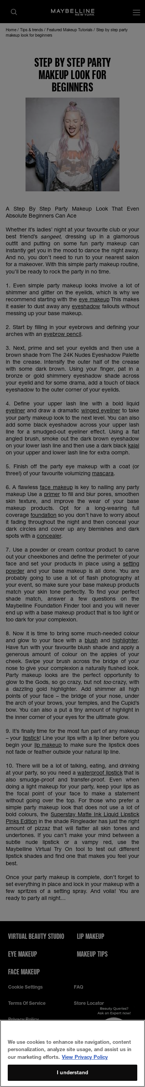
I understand (72, 1072)
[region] (72, 1053)
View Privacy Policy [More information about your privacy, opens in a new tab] (85, 1057)
